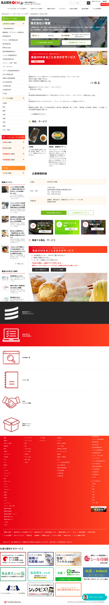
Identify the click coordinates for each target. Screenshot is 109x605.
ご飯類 (5, 435)
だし (5, 468)
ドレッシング (7, 473)
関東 (4, 111)
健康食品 (6, 446)
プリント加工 (28, 457)
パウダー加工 (28, 449)
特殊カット (27, 435)
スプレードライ (28, 440)
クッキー (6, 487)
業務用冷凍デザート (9, 519)
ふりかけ (6, 470)
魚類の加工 (27, 432)
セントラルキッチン (62, 451)
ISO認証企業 (7, 90)
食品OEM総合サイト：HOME (9, 14)
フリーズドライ (7, 67)
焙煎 (26, 446)
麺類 (5, 438)
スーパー (59, 427)
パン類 (5, 432)
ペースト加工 (28, 451)
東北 (4, 107)
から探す (9, 24)
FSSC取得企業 (7, 82)
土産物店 (59, 432)
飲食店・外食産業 (61, 443)
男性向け (42, 432)
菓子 (5, 478)
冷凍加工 (27, 454)
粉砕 (26, 443)
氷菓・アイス (7, 481)
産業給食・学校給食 (62, 449)
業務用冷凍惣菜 (7, 511)
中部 (4, 114)
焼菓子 (5, 495)
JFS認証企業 (7, 86)
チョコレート (7, 489)
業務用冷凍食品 (7, 508)
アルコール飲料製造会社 (10, 40)
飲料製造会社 (7, 36)
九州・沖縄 (6, 130)
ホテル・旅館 (60, 435)
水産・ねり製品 (7, 443)
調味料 (5, 465)
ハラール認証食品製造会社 (11, 70)
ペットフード (7, 503)
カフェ (58, 459)
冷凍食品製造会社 (8, 59)
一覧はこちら (20, 263)
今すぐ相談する (40, 270)
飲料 (5, 429)
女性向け (42, 435)
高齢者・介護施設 (61, 457)
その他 (5, 93)
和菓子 (5, 492)
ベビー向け (42, 429)
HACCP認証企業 (8, 74)
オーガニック (43, 440)
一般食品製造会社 (34, 14)
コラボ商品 (42, 438)
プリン (5, 500)
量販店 (58, 429)
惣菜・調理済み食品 (9, 427)
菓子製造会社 (7, 44)
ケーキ (5, 484)
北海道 (5, 103)
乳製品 (5, 451)
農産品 (5, 440)
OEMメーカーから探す (22, 14)
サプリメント (7, 454)
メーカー (59, 440)
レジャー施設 (60, 446)
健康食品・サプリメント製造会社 (13, 32)
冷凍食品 (6, 457)
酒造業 (58, 454)
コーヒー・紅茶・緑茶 (10, 63)
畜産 (5, 449)
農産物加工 (27, 427)
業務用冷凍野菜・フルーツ (10, 514)
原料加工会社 (7, 48)
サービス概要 (58, 270)
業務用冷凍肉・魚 (8, 516)
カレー (5, 462)
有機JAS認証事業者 (9, 78)
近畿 (4, 118)
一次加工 (6, 522)
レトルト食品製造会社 (10, 55)
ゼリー (5, 459)
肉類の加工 (27, 429)
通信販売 (59, 438)
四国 (4, 126)
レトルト (6, 476)
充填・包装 (27, 459)
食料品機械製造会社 (9, 51)
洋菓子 (5, 497)
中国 (4, 122)
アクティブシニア (44, 427)
